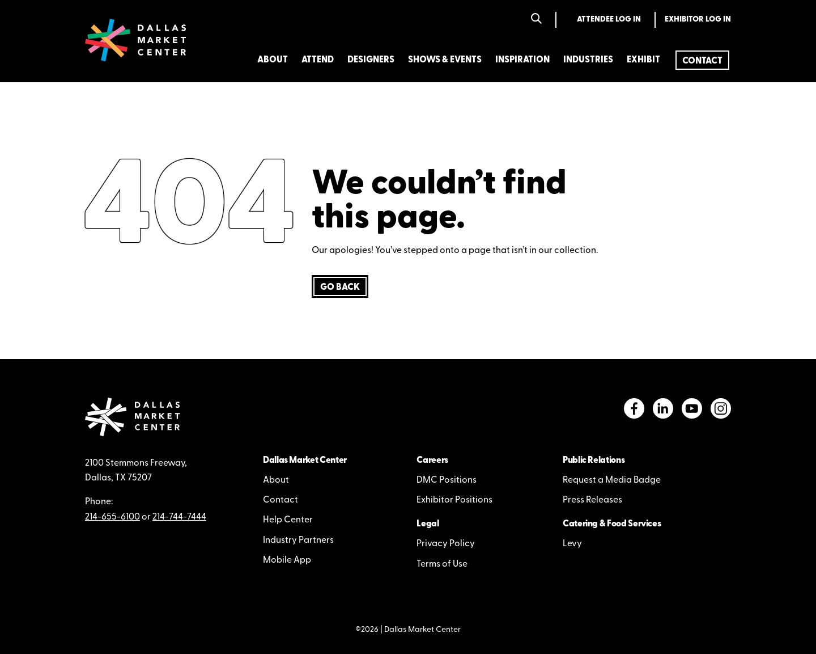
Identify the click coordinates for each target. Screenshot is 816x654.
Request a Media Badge (612, 480)
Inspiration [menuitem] (522, 60)
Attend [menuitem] (317, 60)
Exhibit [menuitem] (643, 60)
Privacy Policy (445, 543)
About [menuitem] (272, 60)
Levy (572, 543)
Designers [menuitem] (370, 60)
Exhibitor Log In (698, 19)
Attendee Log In (609, 19)
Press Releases (592, 500)
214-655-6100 (112, 517)
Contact (280, 500)
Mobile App (287, 560)
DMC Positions (446, 480)
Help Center (288, 520)
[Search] (536, 19)
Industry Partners (298, 540)
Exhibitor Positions (454, 500)
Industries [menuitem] (588, 60)
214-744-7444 (179, 517)
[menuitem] (702, 60)
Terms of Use (442, 564)
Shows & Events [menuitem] (445, 60)
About (276, 480)
